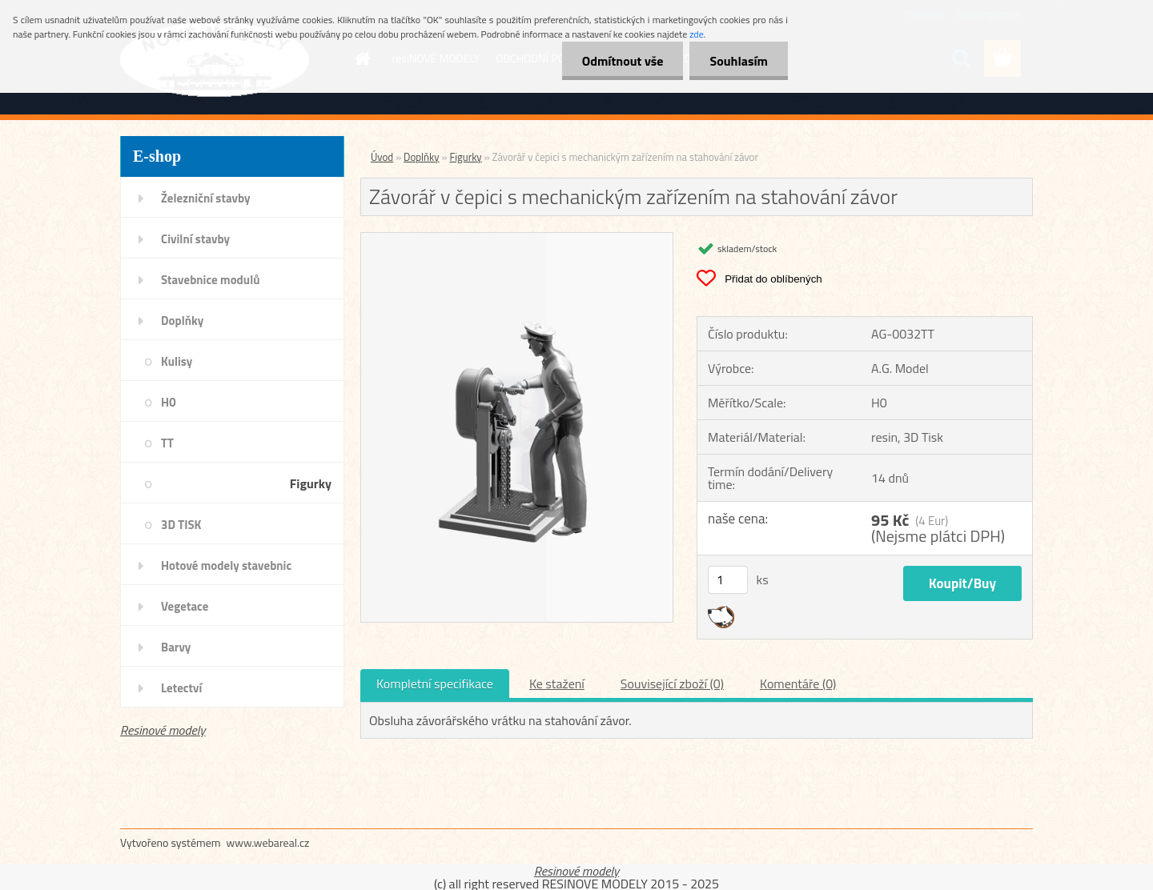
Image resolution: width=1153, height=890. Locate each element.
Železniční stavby (205, 198)
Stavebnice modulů (210, 280)
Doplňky (182, 320)
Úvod (382, 157)
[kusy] (728, 580)
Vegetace (184, 606)
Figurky (310, 483)
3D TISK (181, 524)
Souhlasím (738, 60)
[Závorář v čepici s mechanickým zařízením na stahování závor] (517, 239)
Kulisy (176, 361)
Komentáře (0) (798, 683)
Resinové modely (163, 730)
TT (167, 443)
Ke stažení (557, 683)
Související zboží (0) (672, 683)
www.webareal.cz (268, 842)
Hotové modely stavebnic (226, 565)
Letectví (181, 688)
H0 (168, 402)
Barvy (176, 647)
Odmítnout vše (623, 60)
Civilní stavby (195, 239)
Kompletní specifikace (434, 683)
